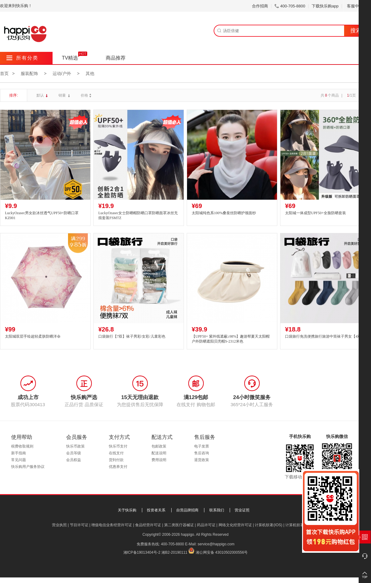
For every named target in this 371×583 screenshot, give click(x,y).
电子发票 (201, 446)
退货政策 (201, 460)
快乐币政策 (75, 446)
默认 (40, 95)
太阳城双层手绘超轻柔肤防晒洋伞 (33, 336)
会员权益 (73, 460)
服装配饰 (29, 73)
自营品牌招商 (187, 510)
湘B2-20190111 (174, 552)
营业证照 (242, 510)
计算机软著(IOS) (268, 525)
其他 (90, 73)
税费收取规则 (22, 446)
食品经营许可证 (148, 525)
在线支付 (116, 453)
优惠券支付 (118, 466)
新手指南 (18, 453)
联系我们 (216, 510)
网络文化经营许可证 (235, 525)
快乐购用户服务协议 (28, 466)
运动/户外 (62, 73)
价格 (87, 95)
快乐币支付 (118, 446)
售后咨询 (201, 453)
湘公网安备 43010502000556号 (222, 552)
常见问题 (18, 460)
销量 (62, 95)
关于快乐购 (127, 510)
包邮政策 (158, 446)
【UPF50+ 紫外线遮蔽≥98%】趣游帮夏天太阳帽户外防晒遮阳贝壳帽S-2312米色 (231, 339)
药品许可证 (206, 525)
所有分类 (22, 57)
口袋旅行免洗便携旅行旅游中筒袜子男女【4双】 (325, 336)
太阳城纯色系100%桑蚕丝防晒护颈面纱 (224, 213)
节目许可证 (79, 525)
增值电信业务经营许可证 (111, 525)
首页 (4, 73)
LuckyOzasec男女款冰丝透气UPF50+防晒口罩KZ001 (42, 215)
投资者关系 (156, 510)
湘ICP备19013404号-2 (141, 552)
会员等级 (73, 453)
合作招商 (260, 6)
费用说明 (158, 460)
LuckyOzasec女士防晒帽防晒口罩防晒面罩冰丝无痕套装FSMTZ (138, 215)
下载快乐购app (325, 6)
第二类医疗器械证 (179, 525)
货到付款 (116, 460)
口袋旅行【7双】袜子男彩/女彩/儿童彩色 (131, 336)
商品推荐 (116, 57)
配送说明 (158, 453)
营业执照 (59, 525)
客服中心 (357, 6)
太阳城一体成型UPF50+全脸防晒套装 (315, 213)
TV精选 (70, 57)
